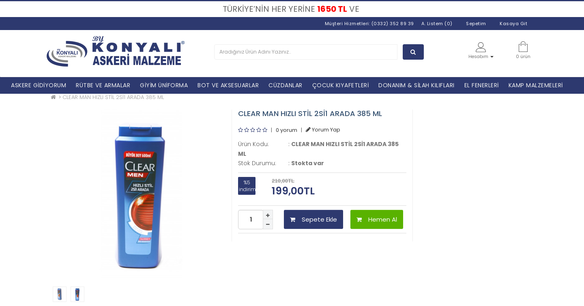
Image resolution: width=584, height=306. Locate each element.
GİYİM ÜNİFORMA (164, 85)
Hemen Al (376, 219)
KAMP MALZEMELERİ (536, 85)
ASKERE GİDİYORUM (38, 85)
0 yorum (286, 130)
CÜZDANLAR (285, 85)
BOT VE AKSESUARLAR (228, 85)
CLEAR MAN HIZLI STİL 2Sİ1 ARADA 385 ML (113, 97)
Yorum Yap (323, 130)
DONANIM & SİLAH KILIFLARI (416, 85)
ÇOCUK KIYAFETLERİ (340, 85)
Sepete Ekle (313, 219)
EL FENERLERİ (481, 85)
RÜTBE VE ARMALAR (103, 85)
